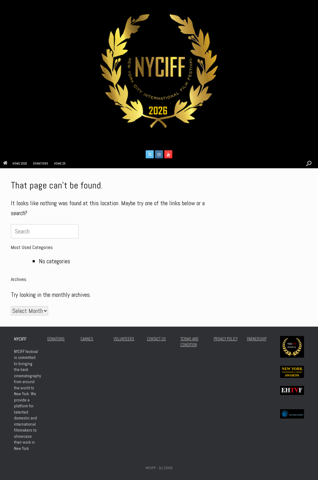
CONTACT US (156, 339)
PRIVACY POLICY (226, 339)
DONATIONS (40, 163)
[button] (309, 163)
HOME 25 (60, 163)
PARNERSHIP (256, 339)
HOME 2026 (15, 163)
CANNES (86, 339)
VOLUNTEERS (124, 339)
